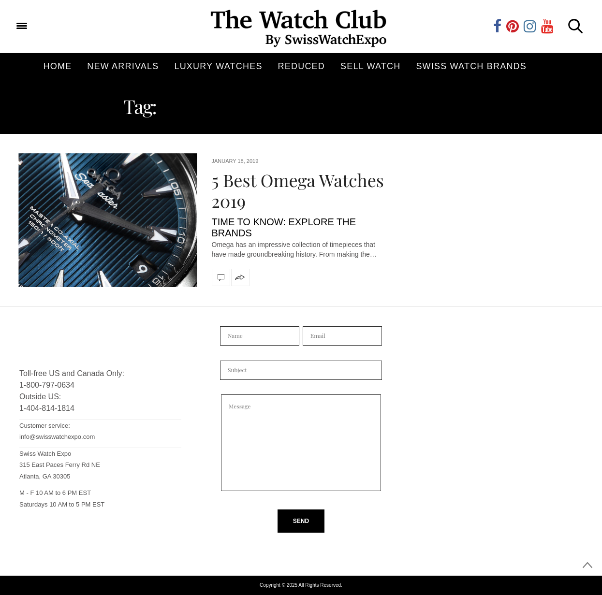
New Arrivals (123, 66)
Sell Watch (370, 66)
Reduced (301, 66)
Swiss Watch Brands (471, 66)
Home (58, 66)
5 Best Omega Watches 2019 (298, 190)
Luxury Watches (218, 66)
